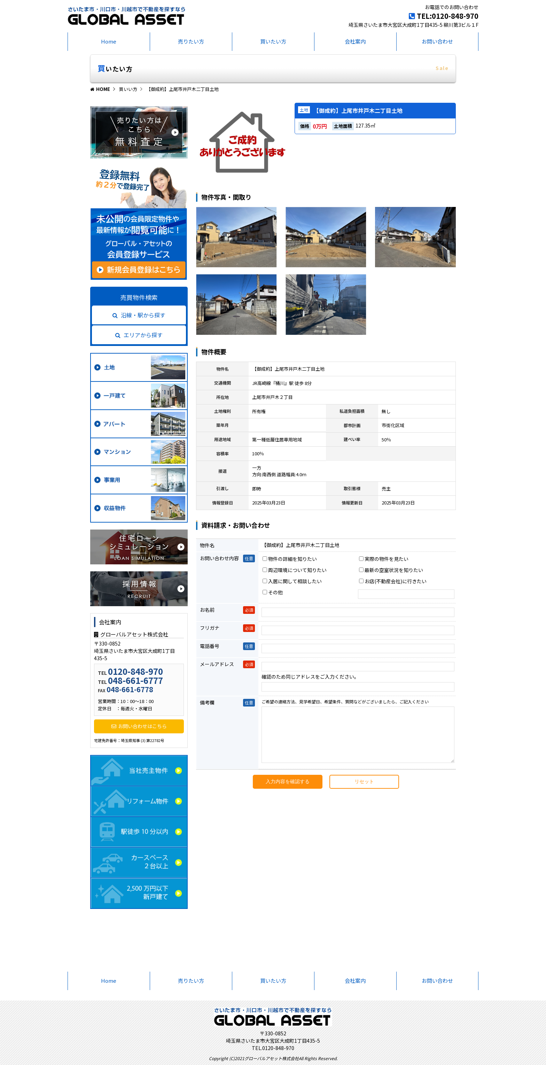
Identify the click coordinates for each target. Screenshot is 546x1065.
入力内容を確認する (288, 792)
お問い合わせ (437, 41)
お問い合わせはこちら (139, 726)
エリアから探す (139, 335)
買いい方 (128, 89)
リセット (364, 792)
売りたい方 (191, 41)
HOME (100, 89)
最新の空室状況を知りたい (391, 569)
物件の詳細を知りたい (290, 558)
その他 (273, 592)
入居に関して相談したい (292, 581)
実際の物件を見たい (383, 558)
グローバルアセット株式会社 (131, 634)
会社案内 (355, 41)
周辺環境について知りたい (295, 569)
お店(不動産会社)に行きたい (393, 581)
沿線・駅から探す (138, 315)
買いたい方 (273, 41)
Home (108, 41)
